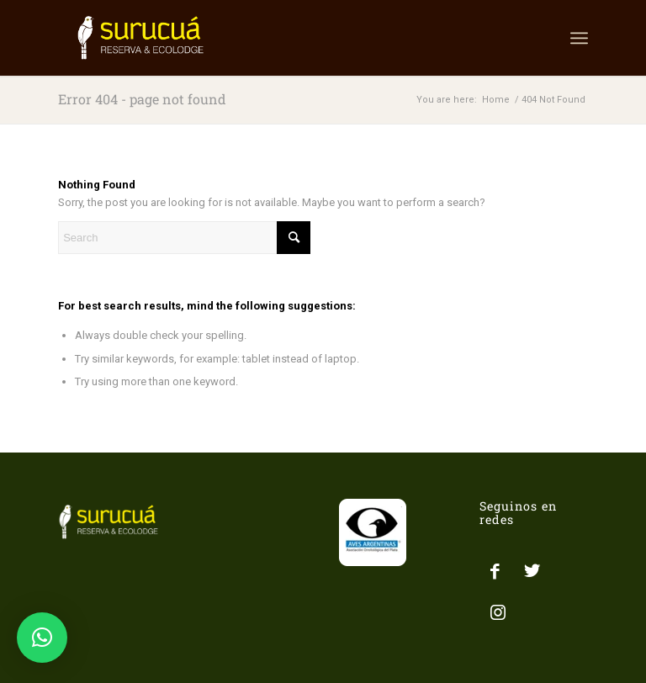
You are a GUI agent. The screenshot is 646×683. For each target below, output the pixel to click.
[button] (42, 637)
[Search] (184, 237)
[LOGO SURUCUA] (140, 38)
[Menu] (579, 38)
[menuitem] (579, 38)
